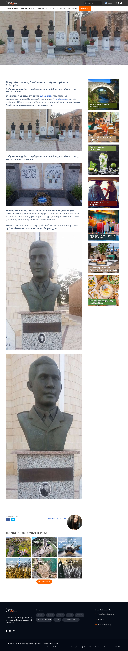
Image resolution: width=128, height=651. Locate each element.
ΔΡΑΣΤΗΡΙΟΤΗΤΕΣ (27, 8)
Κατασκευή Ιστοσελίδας (50, 643)
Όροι (48, 647)
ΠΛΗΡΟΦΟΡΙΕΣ (12, 8)
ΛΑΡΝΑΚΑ (60, 615)
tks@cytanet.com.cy (104, 624)
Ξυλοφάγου (45, 95)
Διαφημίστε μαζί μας (78, 647)
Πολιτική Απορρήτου (60, 647)
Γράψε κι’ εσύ (85, 8)
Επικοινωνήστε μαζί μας (113, 647)
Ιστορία (43, 532)
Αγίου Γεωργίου (61, 99)
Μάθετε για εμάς (95, 647)
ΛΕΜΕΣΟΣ (50, 615)
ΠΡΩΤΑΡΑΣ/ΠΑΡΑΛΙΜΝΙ (44, 620)
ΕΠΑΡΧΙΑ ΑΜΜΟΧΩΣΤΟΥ (71, 620)
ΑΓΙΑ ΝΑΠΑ (79, 615)
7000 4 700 (101, 619)
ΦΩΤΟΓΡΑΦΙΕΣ (73, 8)
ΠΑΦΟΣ (69, 615)
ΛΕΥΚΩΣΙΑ (40, 615)
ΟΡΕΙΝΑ (57, 620)
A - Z (52, 8)
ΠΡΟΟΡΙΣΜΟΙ (42, 8)
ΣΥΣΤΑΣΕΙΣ (61, 8)
